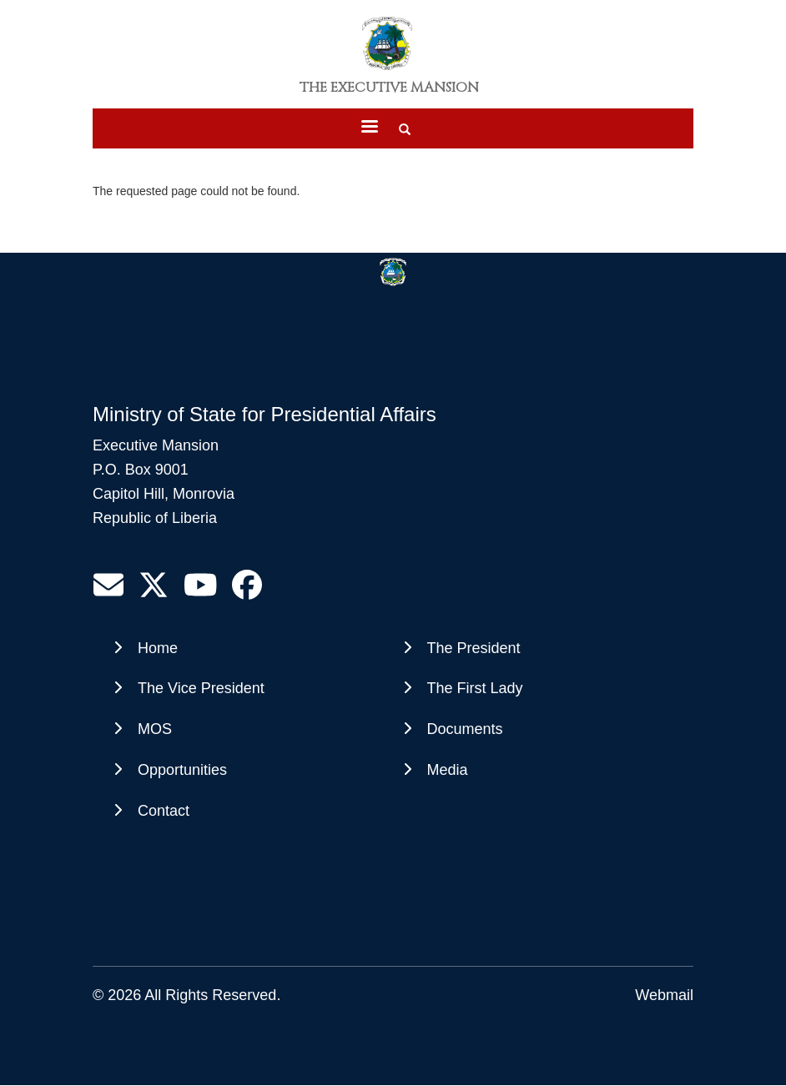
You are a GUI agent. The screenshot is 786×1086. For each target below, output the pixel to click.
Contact (163, 810)
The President (474, 648)
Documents (465, 729)
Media (447, 770)
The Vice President (201, 688)
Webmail (664, 995)
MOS (155, 729)
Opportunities (182, 770)
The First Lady (475, 688)
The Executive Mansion (389, 87)
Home (158, 648)
